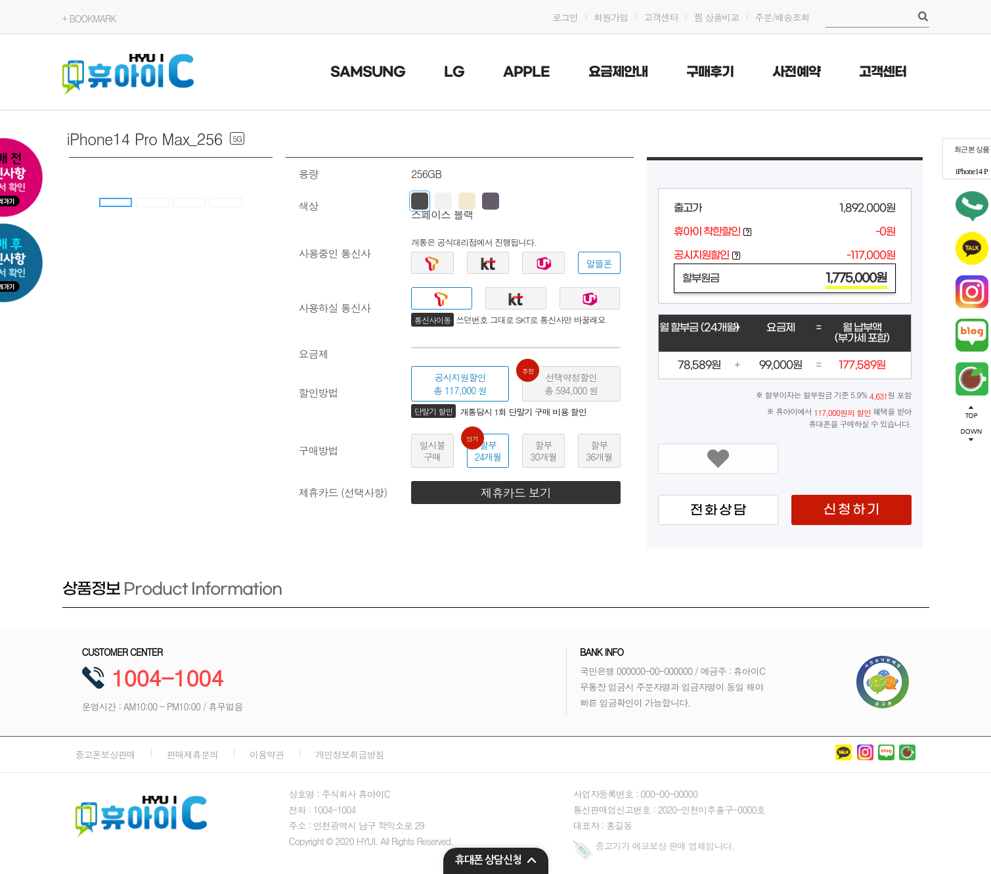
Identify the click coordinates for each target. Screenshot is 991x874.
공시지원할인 (460, 384)
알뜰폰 (599, 263)
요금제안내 (618, 72)
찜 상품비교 (716, 17)
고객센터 (661, 17)
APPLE (526, 72)
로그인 (565, 17)
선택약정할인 (560, 381)
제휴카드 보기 (516, 492)
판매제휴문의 (192, 754)
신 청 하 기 (851, 510)
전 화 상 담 (717, 510)
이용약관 (267, 754)
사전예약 (796, 72)
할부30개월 (543, 450)
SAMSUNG (367, 72)
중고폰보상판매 (105, 754)
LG (454, 72)
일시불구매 (432, 450)
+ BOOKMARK (89, 18)
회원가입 (611, 17)
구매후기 (710, 72)
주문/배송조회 (782, 17)
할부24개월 (484, 448)
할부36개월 (599, 450)
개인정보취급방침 (349, 754)
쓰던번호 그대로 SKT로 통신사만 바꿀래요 (531, 320)
